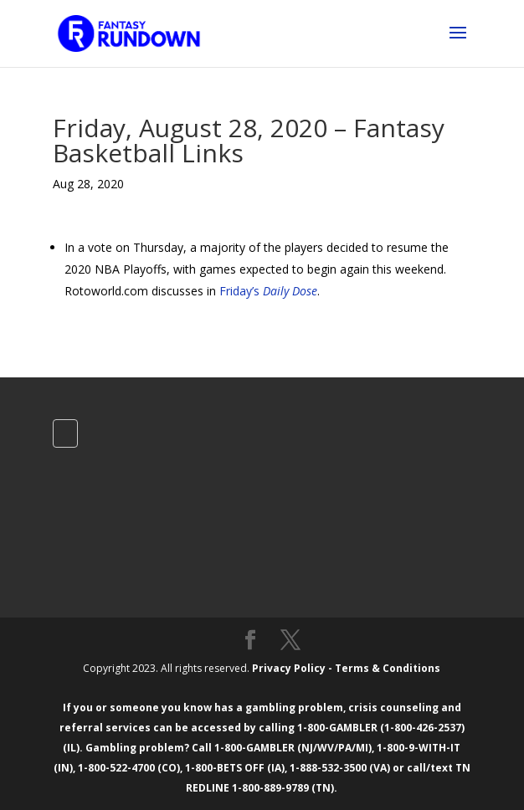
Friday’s (268, 291)
